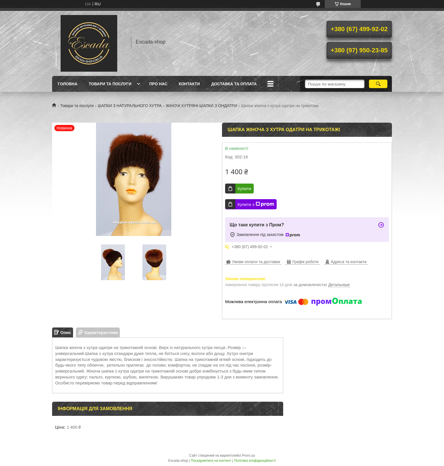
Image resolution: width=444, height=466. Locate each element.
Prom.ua (248, 456)
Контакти (189, 84)
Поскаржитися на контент (211, 461)
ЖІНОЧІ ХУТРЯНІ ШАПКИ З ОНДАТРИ (201, 105)
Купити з (256, 204)
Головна (67, 84)
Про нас (158, 84)
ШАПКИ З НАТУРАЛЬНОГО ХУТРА (130, 105)
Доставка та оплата (234, 84)
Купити (244, 188)
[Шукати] (378, 84)
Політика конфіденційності (255, 461)
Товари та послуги (110, 84)
